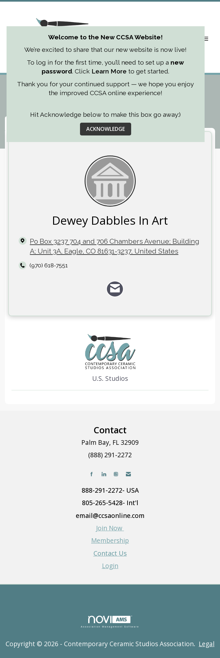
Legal (206, 643)
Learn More (109, 71)
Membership (110, 540)
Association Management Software (110, 622)
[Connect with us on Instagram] (115, 474)
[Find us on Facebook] (91, 474)
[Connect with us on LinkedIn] (103, 474)
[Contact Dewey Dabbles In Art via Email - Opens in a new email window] (115, 289)
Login (110, 565)
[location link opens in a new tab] (115, 246)
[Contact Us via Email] (128, 474)
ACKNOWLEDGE (105, 129)
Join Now (110, 528)
